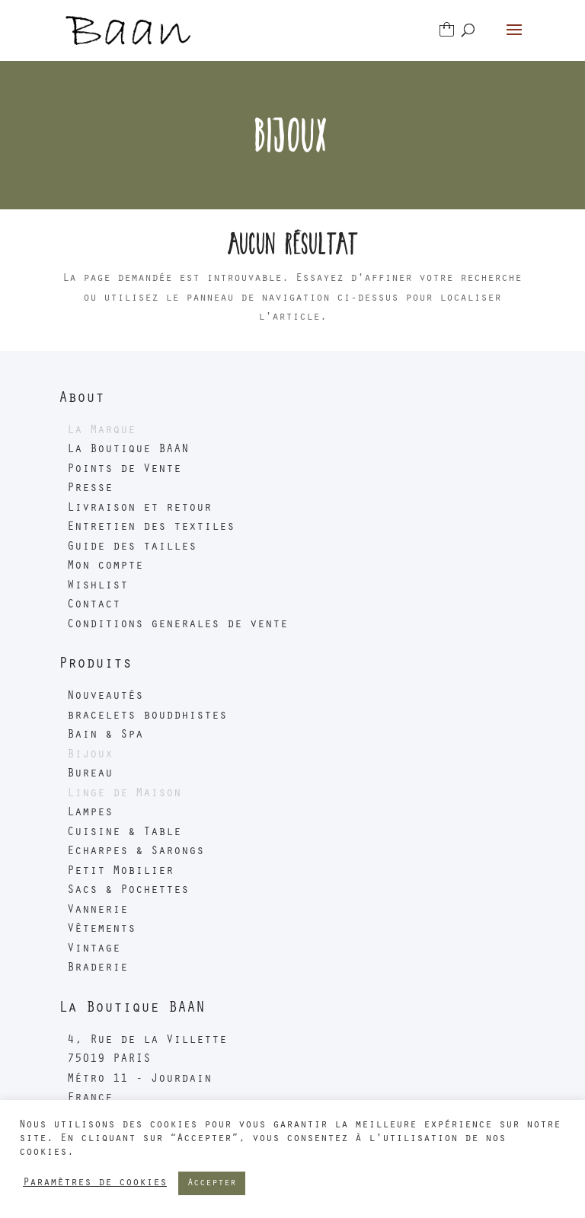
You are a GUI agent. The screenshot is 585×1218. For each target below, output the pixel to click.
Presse (90, 489)
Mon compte (105, 566)
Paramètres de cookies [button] (95, 1183)
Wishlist (97, 586)
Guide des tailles (132, 547)
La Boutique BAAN (128, 450)
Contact (93, 605)
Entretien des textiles (151, 527)
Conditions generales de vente (177, 625)
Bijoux (90, 755)
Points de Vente (124, 470)
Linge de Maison (124, 794)
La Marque (101, 431)
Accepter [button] (211, 1183)
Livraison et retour (139, 508)
